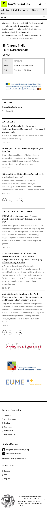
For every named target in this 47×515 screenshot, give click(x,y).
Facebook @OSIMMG (13, 453)
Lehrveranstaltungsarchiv (11, 35)
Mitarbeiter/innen (10, 419)
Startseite (5, 23)
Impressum (8, 427)
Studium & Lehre (24, 32)
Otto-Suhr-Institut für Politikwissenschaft (28, 23)
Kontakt (7, 423)
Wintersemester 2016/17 (33, 35)
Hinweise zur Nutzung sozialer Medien (14, 459)
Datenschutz (8, 430)
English (7, 478)
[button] (4, 200)
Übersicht (7, 111)
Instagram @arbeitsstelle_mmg (17, 449)
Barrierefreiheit (9, 434)
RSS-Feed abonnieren (12, 475)
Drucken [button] (7, 471)
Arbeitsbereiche (11, 26)
